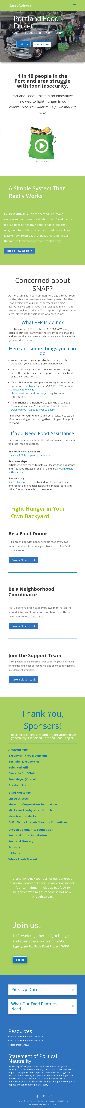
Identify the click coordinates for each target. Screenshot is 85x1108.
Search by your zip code (22, 482)
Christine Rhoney (21, 389)
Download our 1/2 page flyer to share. (33, 409)
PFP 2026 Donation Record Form (26, 1036)
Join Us (23, 44)
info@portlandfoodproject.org (42, 1104)
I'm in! (20, 967)
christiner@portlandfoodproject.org (32, 393)
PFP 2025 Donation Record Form (26, 1040)
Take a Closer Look (23, 560)
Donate (33, 376)
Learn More (42, 44)
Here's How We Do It (19, 250)
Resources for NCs (19, 1044)
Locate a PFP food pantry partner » (29, 455)
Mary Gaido (35, 386)
